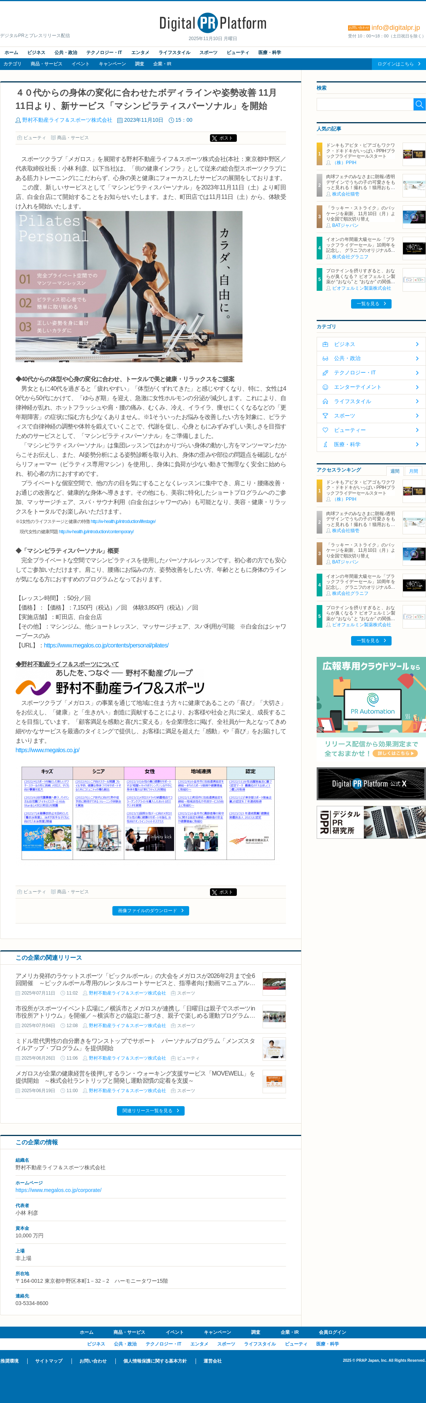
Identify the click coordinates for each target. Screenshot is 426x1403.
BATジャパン (345, 225)
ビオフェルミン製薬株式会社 (361, 288)
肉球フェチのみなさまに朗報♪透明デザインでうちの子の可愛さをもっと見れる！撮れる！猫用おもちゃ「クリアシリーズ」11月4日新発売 (360, 187)
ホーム (11, 52)
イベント (81, 64)
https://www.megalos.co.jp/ (47, 750)
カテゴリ (12, 64)
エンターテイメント (358, 387)
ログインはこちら (396, 64)
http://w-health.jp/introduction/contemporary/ (96, 531)
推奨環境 (9, 1361)
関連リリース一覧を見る (148, 1110)
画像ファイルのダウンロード (147, 910)
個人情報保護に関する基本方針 (155, 1361)
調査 (139, 64)
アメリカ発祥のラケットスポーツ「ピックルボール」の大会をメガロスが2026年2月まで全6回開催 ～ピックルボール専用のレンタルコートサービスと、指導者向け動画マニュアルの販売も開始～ (135, 983)
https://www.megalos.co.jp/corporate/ (58, 1190)
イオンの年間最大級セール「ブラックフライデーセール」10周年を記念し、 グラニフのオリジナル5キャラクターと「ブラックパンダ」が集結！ (360, 250)
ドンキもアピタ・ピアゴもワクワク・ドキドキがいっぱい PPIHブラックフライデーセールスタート (360, 151)
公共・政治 (65, 52)
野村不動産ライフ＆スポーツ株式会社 (67, 120)
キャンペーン (112, 64)
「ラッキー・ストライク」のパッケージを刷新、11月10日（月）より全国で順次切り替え (360, 213)
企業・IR (162, 64)
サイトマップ (48, 1361)
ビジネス (36, 52)
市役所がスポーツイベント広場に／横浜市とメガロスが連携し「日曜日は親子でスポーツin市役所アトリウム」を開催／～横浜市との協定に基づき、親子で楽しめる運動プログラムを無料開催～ (135, 1015)
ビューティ (238, 52)
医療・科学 (269, 52)
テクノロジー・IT (104, 52)
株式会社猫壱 (345, 194)
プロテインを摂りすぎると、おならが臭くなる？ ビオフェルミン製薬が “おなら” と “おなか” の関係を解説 (360, 279)
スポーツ (208, 52)
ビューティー (350, 430)
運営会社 (213, 1361)
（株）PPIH (344, 162)
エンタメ (140, 52)
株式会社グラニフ (350, 256)
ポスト (226, 138)
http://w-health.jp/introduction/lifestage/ (123, 521)
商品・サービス (46, 64)
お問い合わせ (93, 1361)
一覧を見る (368, 303)
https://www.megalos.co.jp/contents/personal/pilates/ (106, 645)
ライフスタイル (174, 52)
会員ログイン (332, 1332)
